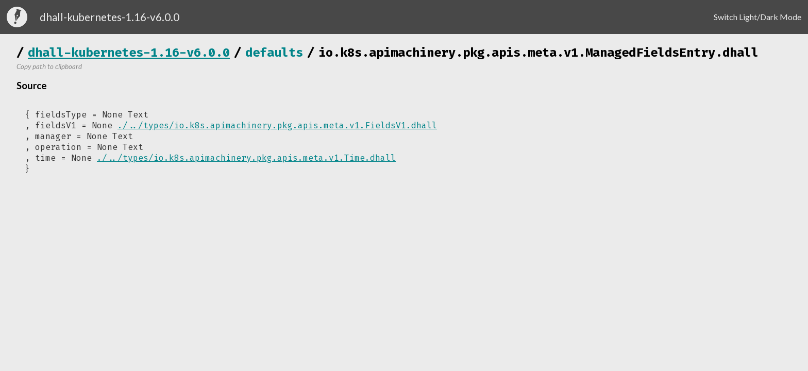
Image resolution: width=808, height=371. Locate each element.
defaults (274, 52)
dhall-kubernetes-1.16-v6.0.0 (129, 52)
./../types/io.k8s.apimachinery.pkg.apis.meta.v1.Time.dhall (246, 158)
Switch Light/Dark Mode (757, 17)
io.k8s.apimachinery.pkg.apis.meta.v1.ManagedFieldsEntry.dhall (538, 52)
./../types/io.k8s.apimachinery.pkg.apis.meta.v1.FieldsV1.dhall (277, 125)
